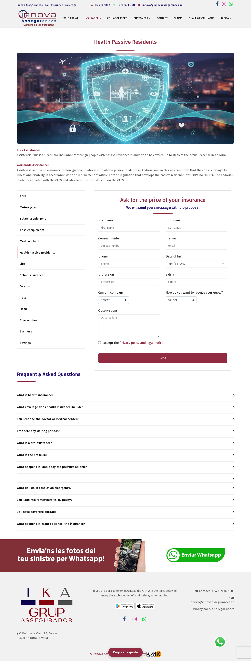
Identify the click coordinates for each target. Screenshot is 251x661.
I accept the (132, 343)
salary (170, 274)
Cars (23, 196)
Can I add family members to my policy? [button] (44, 500)
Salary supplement (33, 218)
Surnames (173, 220)
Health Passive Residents (37, 252)
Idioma (225, 18)
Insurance (93, 18)
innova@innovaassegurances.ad (160, 5)
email (172, 238)
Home (24, 309)
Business (26, 331)
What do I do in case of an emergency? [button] (44, 488)
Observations (108, 310)
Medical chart (29, 241)
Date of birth (175, 256)
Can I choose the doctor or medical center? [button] (48, 419)
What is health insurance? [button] (35, 395)
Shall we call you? (201, 18)
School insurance (32, 275)
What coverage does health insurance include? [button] (50, 407)
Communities (28, 320)
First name (106, 220)
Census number (109, 238)
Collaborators (117, 18)
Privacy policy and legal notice (141, 343)
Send (163, 358)
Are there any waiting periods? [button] (38, 431)
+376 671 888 (124, 5)
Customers (142, 18)
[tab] (125, 396)
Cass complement (32, 230)
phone (103, 256)
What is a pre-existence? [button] (34, 443)
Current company (111, 292)
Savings (25, 343)
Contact (162, 18)
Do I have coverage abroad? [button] (36, 512)
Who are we (71, 18)
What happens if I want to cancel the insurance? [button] (51, 524)
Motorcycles (28, 207)
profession (106, 274)
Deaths (25, 286)
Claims (178, 18)
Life (22, 264)
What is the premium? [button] (32, 455)
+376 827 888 (100, 5)
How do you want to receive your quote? (194, 292)
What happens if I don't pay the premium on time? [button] (52, 467)
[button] (125, 478)
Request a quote (125, 652)
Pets (23, 297)
